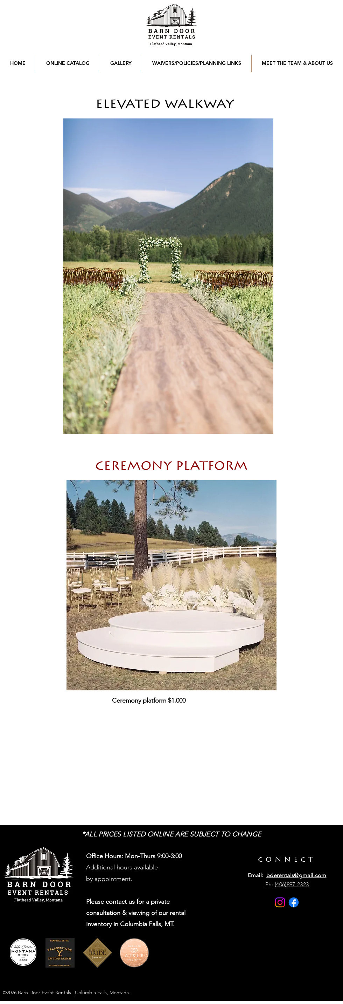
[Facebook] (293, 902)
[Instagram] (280, 902)
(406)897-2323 (292, 884)
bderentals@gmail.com (296, 875)
